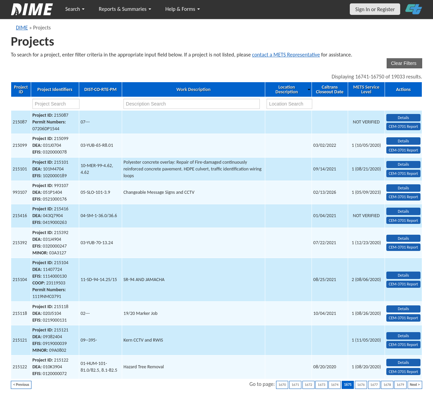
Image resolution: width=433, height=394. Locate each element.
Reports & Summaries (125, 9)
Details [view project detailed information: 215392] (403, 238)
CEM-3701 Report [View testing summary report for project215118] (403, 318)
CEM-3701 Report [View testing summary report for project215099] (403, 150)
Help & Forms (182, 9)
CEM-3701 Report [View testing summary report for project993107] (403, 196)
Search (75, 9)
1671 (295, 385)
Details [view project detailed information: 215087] (403, 117)
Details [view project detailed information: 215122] (403, 362)
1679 (400, 385)
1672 (308, 385)
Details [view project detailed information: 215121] (403, 335)
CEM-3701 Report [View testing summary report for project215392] (403, 247)
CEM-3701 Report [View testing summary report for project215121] (403, 344)
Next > (415, 385)
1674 (334, 385)
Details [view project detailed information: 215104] (403, 275)
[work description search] (191, 104)
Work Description (194, 89)
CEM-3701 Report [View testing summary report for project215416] (403, 220)
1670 (282, 385)
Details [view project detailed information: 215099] (403, 141)
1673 (321, 385)
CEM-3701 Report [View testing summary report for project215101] (403, 173)
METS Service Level (366, 89)
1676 (361, 385)
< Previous (21, 385)
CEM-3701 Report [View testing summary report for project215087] (403, 126)
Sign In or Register (375, 9)
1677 (374, 385)
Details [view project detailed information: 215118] (403, 308)
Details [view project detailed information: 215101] (403, 164)
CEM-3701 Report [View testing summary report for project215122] (403, 371)
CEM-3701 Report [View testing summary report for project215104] (403, 284)
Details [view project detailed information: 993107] (403, 188)
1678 (387, 385)
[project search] (55, 104)
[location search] (289, 104)
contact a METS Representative (286, 54)
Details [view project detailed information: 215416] (403, 211)
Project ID (21, 89)
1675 (347, 385)
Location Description (286, 89)
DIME (22, 27)
